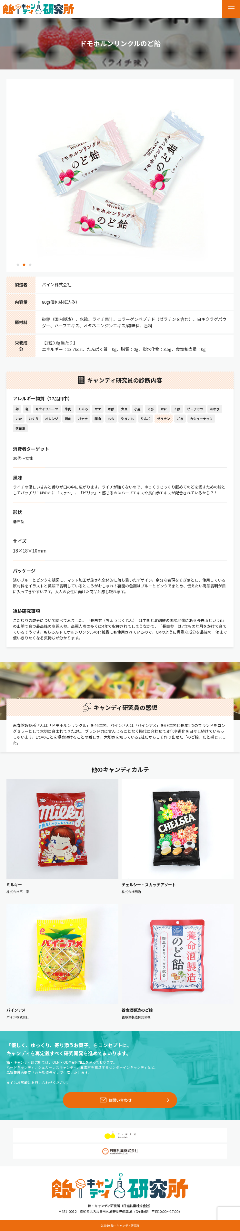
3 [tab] (30, 265)
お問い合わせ (120, 1100)
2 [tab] (24, 265)
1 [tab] (18, 265)
